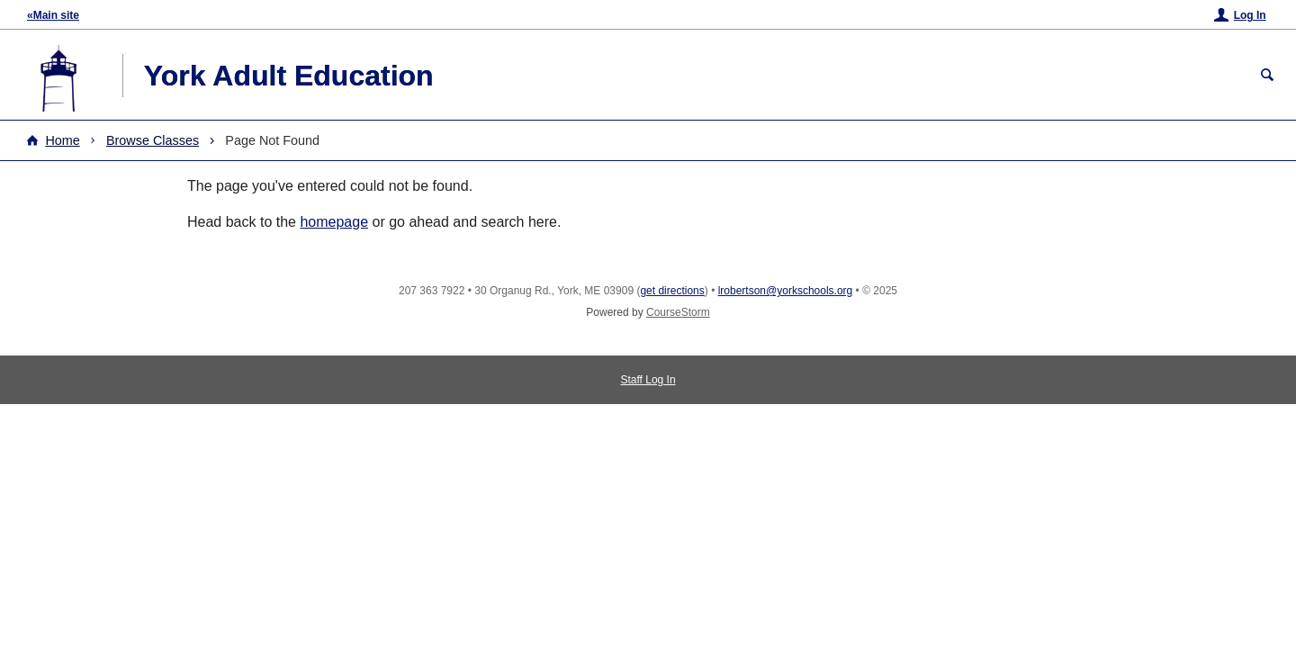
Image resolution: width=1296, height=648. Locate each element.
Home (62, 140)
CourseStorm (678, 312)
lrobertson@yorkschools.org (785, 290)
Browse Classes (152, 140)
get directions (672, 290)
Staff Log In (647, 380)
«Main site (53, 15)
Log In (1250, 15)
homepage (334, 222)
